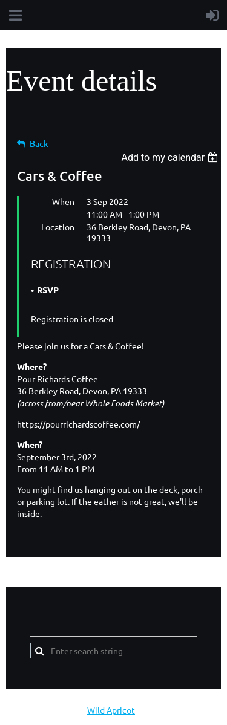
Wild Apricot (111, 709)
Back (39, 143)
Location (57, 226)
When (63, 201)
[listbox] (171, 157)
